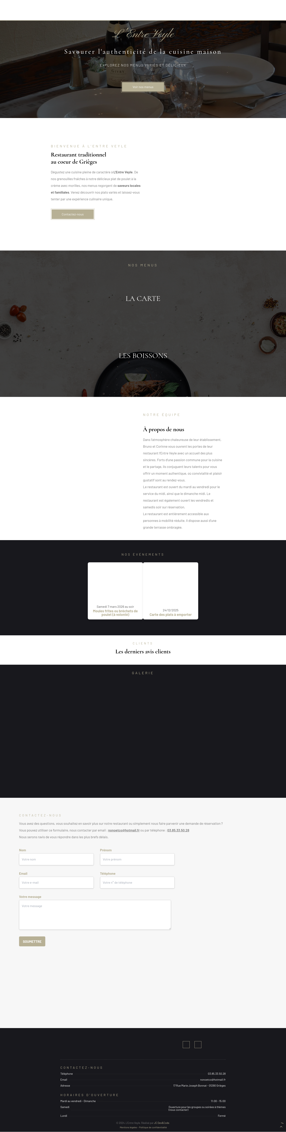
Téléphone (137, 877)
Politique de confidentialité (153, 1127)
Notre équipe (168, 11)
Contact (203, 11)
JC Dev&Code (161, 1123)
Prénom (137, 854)
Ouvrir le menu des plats (143, 298)
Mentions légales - (129, 1127)
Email (56, 877)
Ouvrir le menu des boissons (143, 355)
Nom (56, 854)
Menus (132, 11)
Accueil (101, 11)
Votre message (95, 914)
